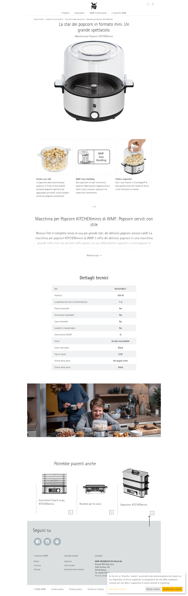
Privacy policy (75, 589)
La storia (37, 565)
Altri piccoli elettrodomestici (74, 19)
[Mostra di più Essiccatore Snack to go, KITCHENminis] (71, 512)
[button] (148, 5)
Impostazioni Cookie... (118, 589)
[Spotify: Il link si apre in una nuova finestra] (57, 542)
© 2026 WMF (40, 589)
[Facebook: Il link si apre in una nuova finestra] (38, 542)
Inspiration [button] (79, 13)
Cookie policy (57, 589)
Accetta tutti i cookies (172, 589)
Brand (36, 561)
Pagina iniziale (39, 19)
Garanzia (68, 561)
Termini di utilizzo (95, 589)
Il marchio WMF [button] (119, 13)
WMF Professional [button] (98, 13)
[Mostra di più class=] (54, 482)
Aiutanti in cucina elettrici (54, 19)
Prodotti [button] (65, 13)
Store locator (69, 565)
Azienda (37, 569)
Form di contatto (102, 576)
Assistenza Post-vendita (74, 569)
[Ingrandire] (155, 431)
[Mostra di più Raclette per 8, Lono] (111, 513)
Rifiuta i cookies (153, 589)
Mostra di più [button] (94, 255)
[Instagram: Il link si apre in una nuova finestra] (47, 542)
